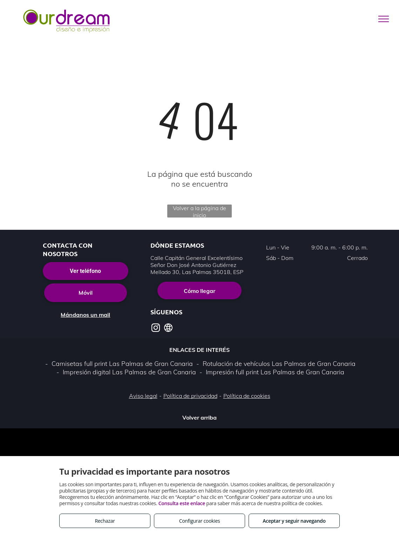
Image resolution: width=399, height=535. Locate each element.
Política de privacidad (190, 395)
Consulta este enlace (181, 503)
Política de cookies (246, 395)
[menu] (383, 19)
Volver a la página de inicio (199, 211)
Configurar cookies (199, 520)
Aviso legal (143, 395)
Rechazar (105, 520)
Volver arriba (199, 417)
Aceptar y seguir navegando (294, 520)
